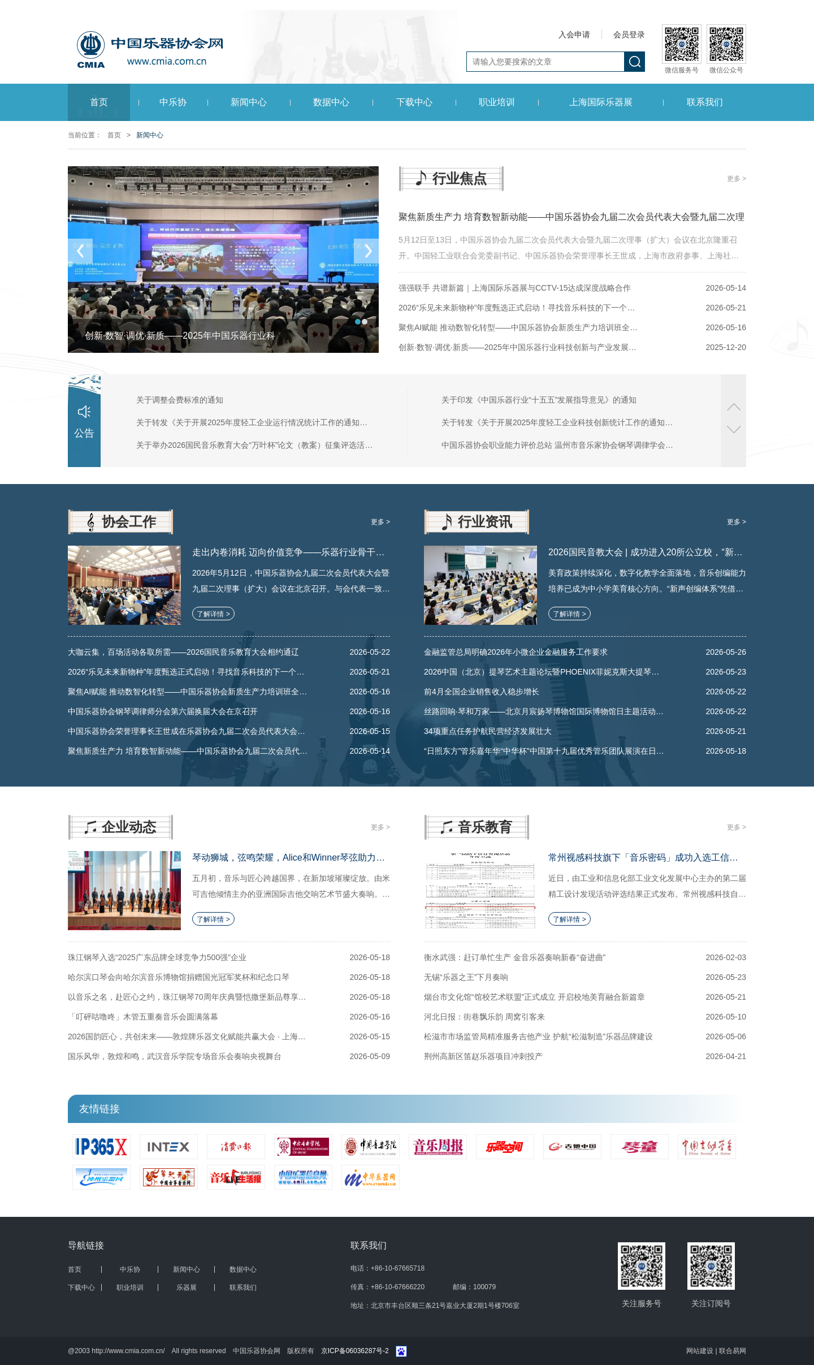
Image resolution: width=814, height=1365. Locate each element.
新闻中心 (249, 102)
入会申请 (574, 34)
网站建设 (700, 1351)
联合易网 (732, 1351)
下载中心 (414, 102)
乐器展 (186, 1287)
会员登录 (629, 34)
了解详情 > (213, 614)
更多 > (736, 179)
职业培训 (497, 102)
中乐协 (173, 102)
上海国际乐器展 (601, 102)
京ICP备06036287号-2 (355, 1351)
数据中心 (331, 102)
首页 (99, 102)
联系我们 (705, 102)
